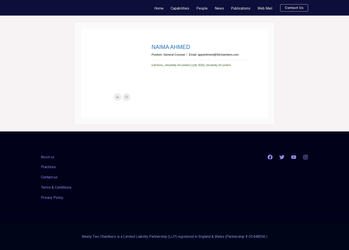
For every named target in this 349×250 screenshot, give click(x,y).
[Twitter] (281, 157)
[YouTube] (293, 157)
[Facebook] (270, 157)
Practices (48, 167)
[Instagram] (305, 157)
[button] (294, 8)
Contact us (49, 177)
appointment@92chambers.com (218, 54)
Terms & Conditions (56, 187)
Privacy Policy (52, 198)
